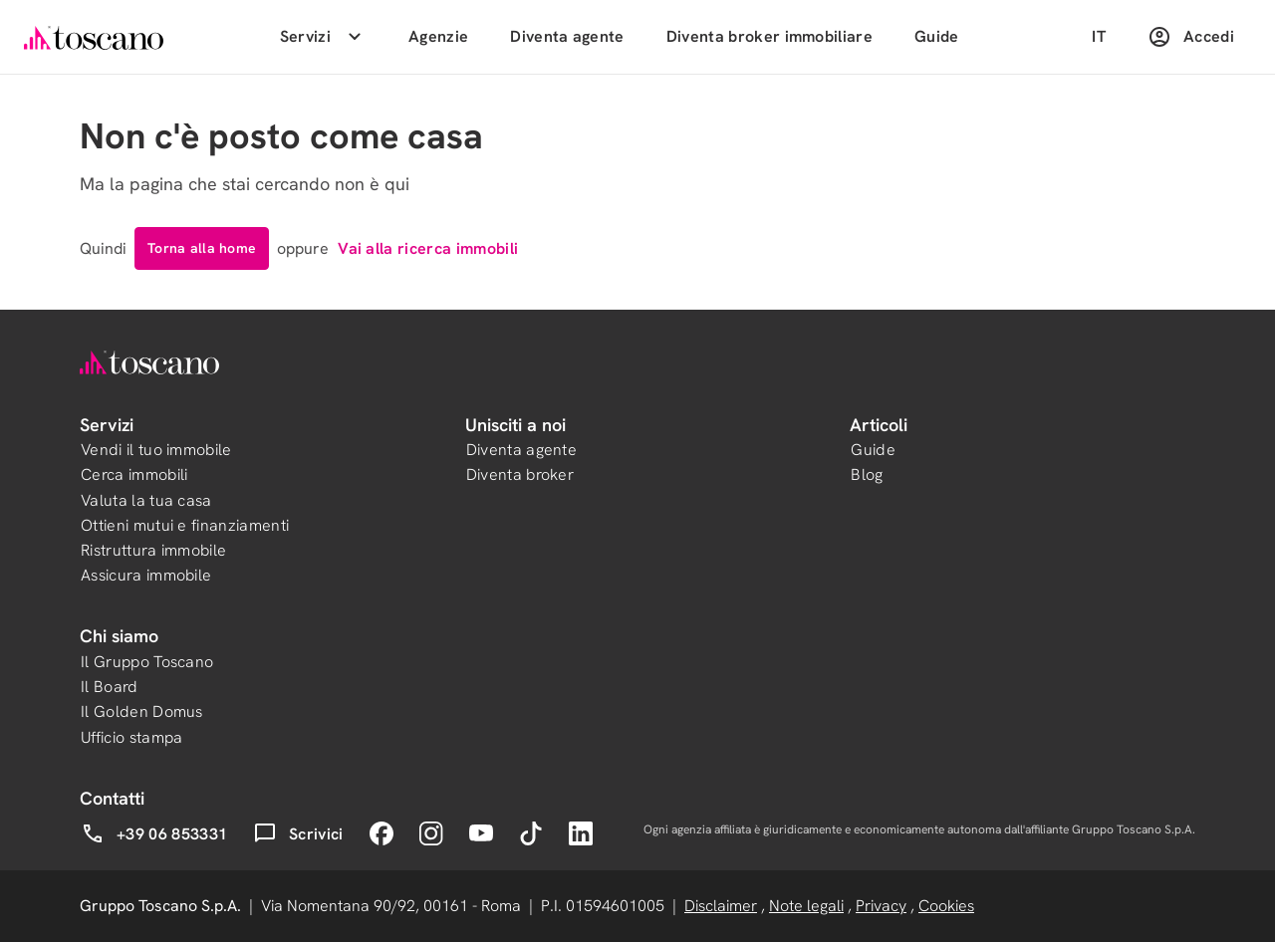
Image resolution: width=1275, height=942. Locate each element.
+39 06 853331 (154, 833)
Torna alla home (201, 248)
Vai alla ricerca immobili (428, 248)
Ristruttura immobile (153, 550)
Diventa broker (520, 474)
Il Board (109, 686)
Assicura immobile (146, 575)
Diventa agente (567, 36)
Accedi (1191, 37)
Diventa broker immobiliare (769, 36)
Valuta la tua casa (146, 500)
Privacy (881, 905)
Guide (936, 36)
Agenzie (438, 36)
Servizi (323, 37)
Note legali (806, 905)
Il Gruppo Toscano (147, 661)
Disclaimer (720, 905)
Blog (867, 474)
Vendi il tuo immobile (156, 449)
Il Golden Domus (142, 711)
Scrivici (298, 833)
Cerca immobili (134, 474)
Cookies (946, 905)
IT (1099, 36)
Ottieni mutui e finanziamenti (185, 525)
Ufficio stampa (131, 737)
